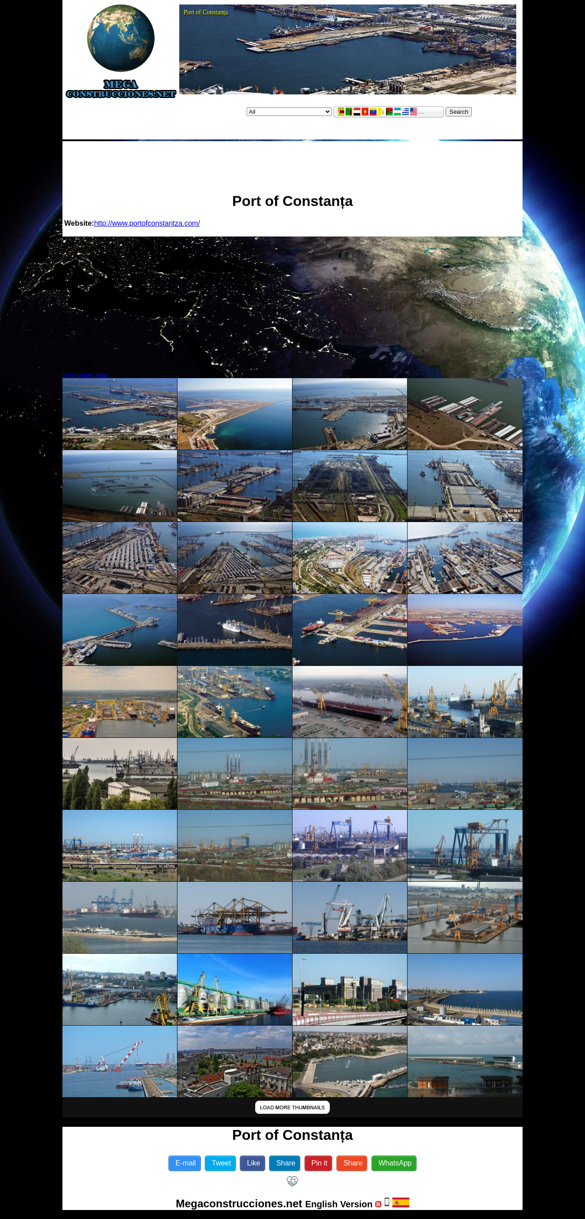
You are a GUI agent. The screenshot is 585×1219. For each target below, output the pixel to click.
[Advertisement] (292, 163)
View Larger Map (85, 374)
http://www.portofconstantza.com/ (147, 223)
